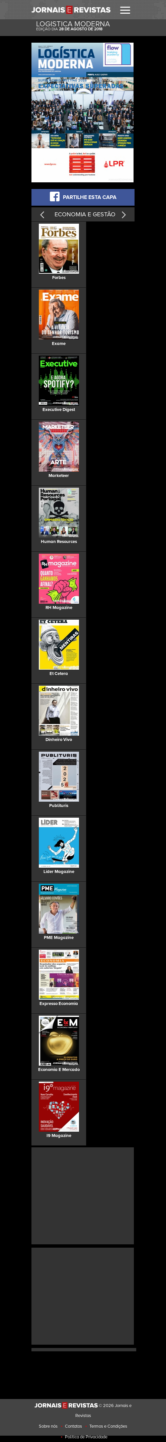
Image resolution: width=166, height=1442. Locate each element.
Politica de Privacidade (86, 1437)
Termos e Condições (108, 1426)
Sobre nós (48, 1426)
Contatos (73, 1426)
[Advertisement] (88, 1195)
